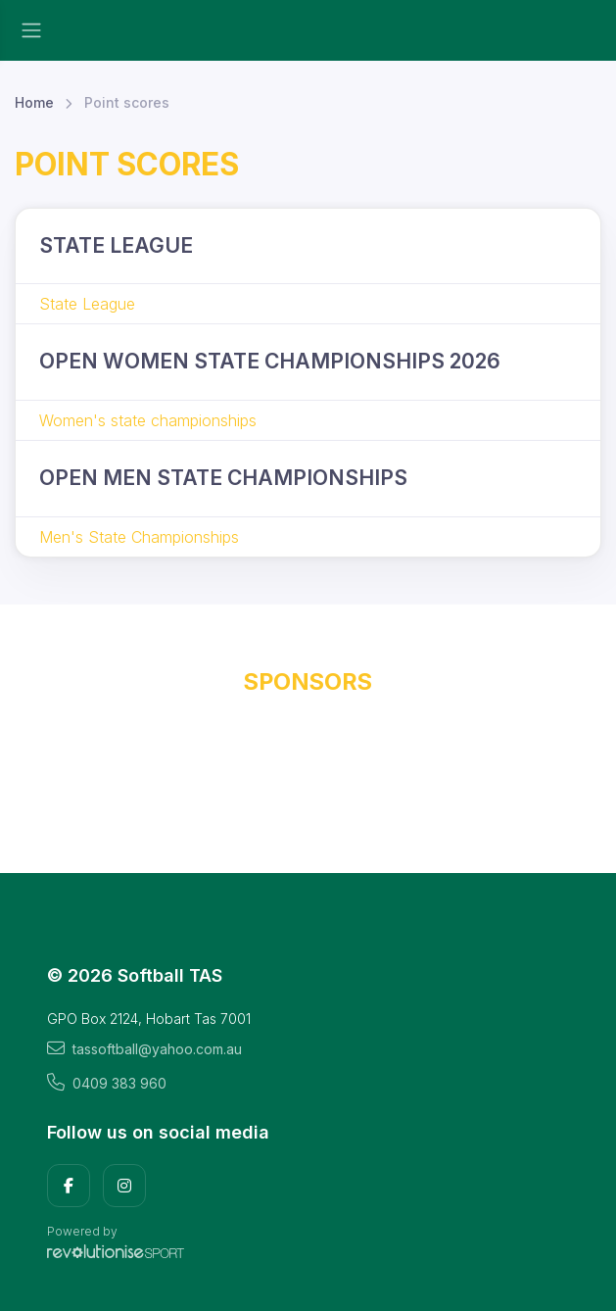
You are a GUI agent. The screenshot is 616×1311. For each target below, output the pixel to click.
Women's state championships (148, 420)
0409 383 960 (106, 1083)
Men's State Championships (139, 537)
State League (87, 304)
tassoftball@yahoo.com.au (144, 1048)
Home (34, 102)
